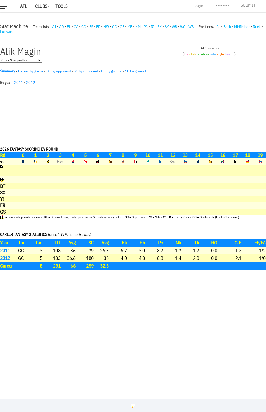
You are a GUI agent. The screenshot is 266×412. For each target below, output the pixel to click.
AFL (23, 6)
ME (129, 26)
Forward (6, 31)
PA (146, 26)
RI (152, 26)
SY (167, 26)
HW (106, 26)
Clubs (41, 6)
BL (69, 26)
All (54, 26)
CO (83, 26)
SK (160, 26)
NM (138, 26)
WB (174, 26)
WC (182, 26)
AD (61, 26)
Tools (61, 6)
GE (122, 26)
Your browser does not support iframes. (133, 215)
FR (98, 26)
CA (76, 26)
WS (191, 26)
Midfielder (242, 26)
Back (227, 26)
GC (114, 26)
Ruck (257, 26)
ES (91, 26)
